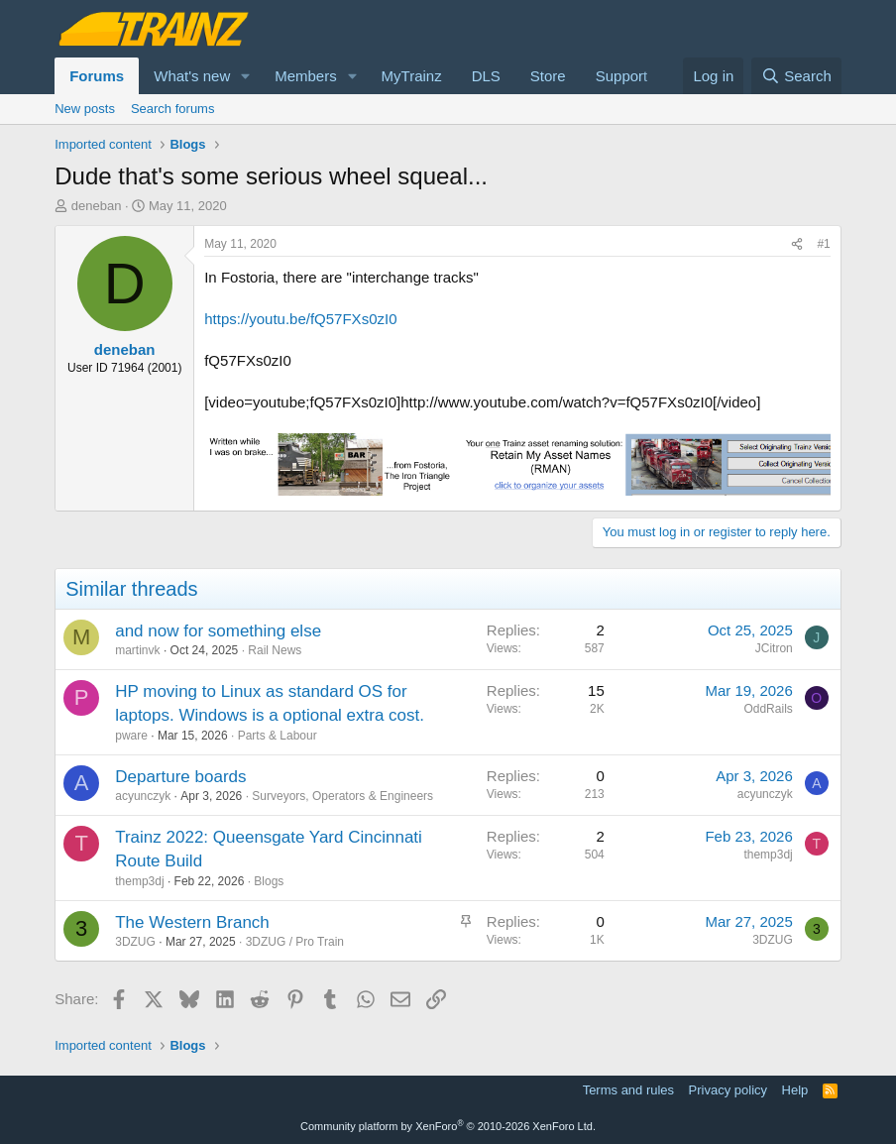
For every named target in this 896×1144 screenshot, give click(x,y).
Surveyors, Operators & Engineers (342, 796)
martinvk (137, 650)
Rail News (274, 650)
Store (548, 75)
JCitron (774, 648)
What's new (192, 75)
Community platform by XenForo (448, 1126)
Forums (96, 75)
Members (306, 75)
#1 (823, 244)
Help (795, 1090)
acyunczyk (142, 796)
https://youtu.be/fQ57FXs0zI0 (300, 318)
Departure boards (180, 776)
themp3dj (139, 881)
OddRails (767, 709)
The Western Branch (192, 922)
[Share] (797, 244)
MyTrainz (412, 75)
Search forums (173, 108)
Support (622, 75)
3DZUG (135, 942)
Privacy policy (728, 1090)
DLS (486, 75)
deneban (96, 205)
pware (131, 736)
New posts (85, 108)
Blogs (268, 881)
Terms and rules (628, 1090)
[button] (246, 75)
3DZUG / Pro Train (295, 942)
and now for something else (218, 631)
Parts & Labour (277, 736)
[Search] (796, 75)
